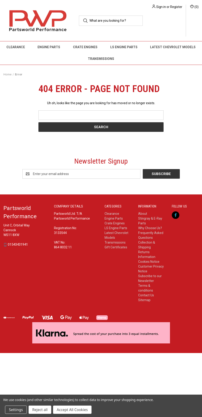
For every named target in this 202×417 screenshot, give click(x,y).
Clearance (15, 47)
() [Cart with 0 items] (194, 7)
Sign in (161, 7)
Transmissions (101, 59)
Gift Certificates (116, 247)
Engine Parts (49, 47)
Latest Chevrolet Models (173, 47)
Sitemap (144, 300)
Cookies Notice (148, 261)
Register (176, 7)
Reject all (40, 409)
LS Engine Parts (123, 47)
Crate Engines (85, 47)
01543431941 (18, 245)
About (142, 213)
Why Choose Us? (150, 228)
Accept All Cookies (72, 409)
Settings (16, 409)
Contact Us (146, 295)
